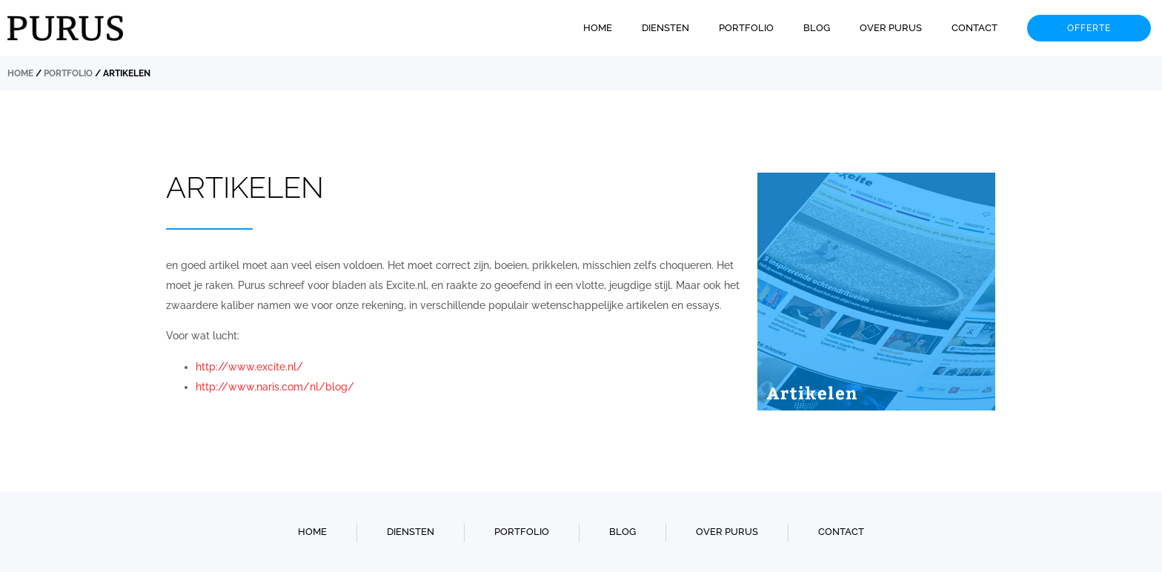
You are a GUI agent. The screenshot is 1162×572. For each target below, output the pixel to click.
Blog (816, 27)
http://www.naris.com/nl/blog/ (275, 387)
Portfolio (746, 27)
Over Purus (891, 27)
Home (597, 27)
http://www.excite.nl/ (249, 367)
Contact (974, 27)
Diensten (665, 27)
